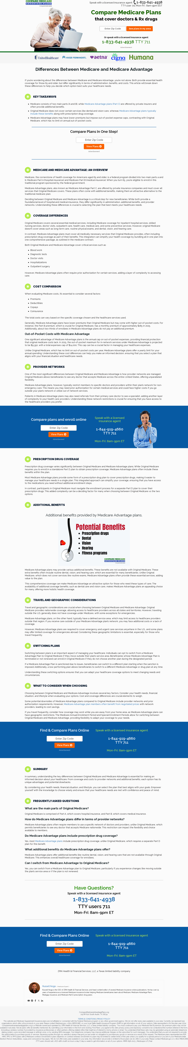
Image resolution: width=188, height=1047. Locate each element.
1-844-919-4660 (110, 431)
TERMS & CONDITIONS (87, 1019)
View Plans (94, 146)
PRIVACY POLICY (103, 1019)
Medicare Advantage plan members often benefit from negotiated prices (101, 704)
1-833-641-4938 (147, 2)
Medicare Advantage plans (49, 841)
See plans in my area (140, 28)
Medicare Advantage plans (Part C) (102, 104)
